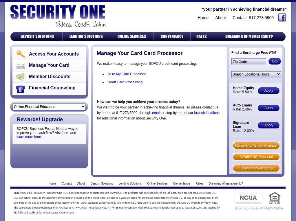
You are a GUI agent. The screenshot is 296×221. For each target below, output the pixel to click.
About (220, 17)
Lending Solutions (130, 183)
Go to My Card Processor (126, 74)
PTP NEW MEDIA (271, 208)
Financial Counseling (52, 87)
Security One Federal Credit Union (57, 15)
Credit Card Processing (124, 82)
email (156, 113)
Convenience (181, 183)
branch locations (207, 113)
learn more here (29, 137)
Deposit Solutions (101, 183)
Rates (199, 183)
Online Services (157, 183)
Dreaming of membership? (226, 183)
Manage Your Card (49, 65)
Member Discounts (49, 76)
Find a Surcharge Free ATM (253, 53)
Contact (67, 183)
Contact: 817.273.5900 (253, 17)
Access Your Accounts (54, 53)
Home (203, 17)
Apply (268, 91)
